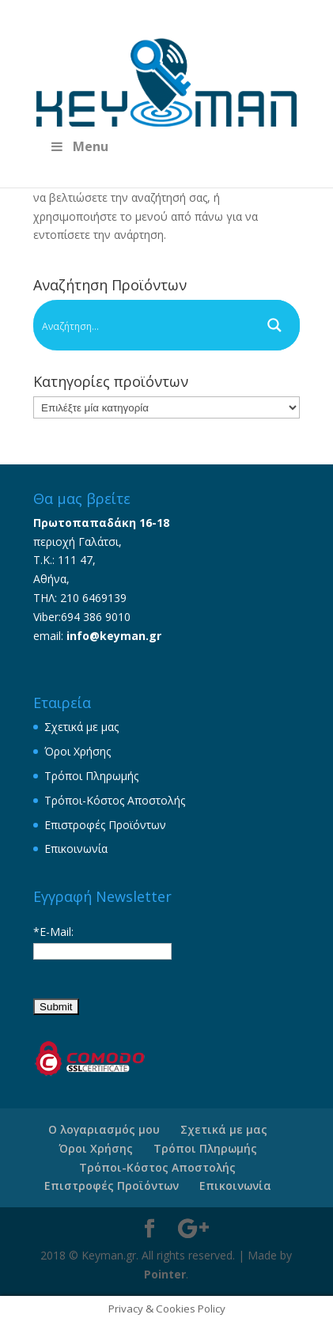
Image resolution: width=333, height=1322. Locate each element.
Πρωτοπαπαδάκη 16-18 (101, 522)
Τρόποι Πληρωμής (91, 775)
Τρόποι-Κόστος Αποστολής (114, 800)
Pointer (165, 1274)
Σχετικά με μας (81, 726)
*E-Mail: (53, 931)
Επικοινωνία (76, 848)
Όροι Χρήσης (77, 751)
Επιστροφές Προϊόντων (105, 824)
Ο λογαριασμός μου (104, 1129)
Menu (78, 146)
